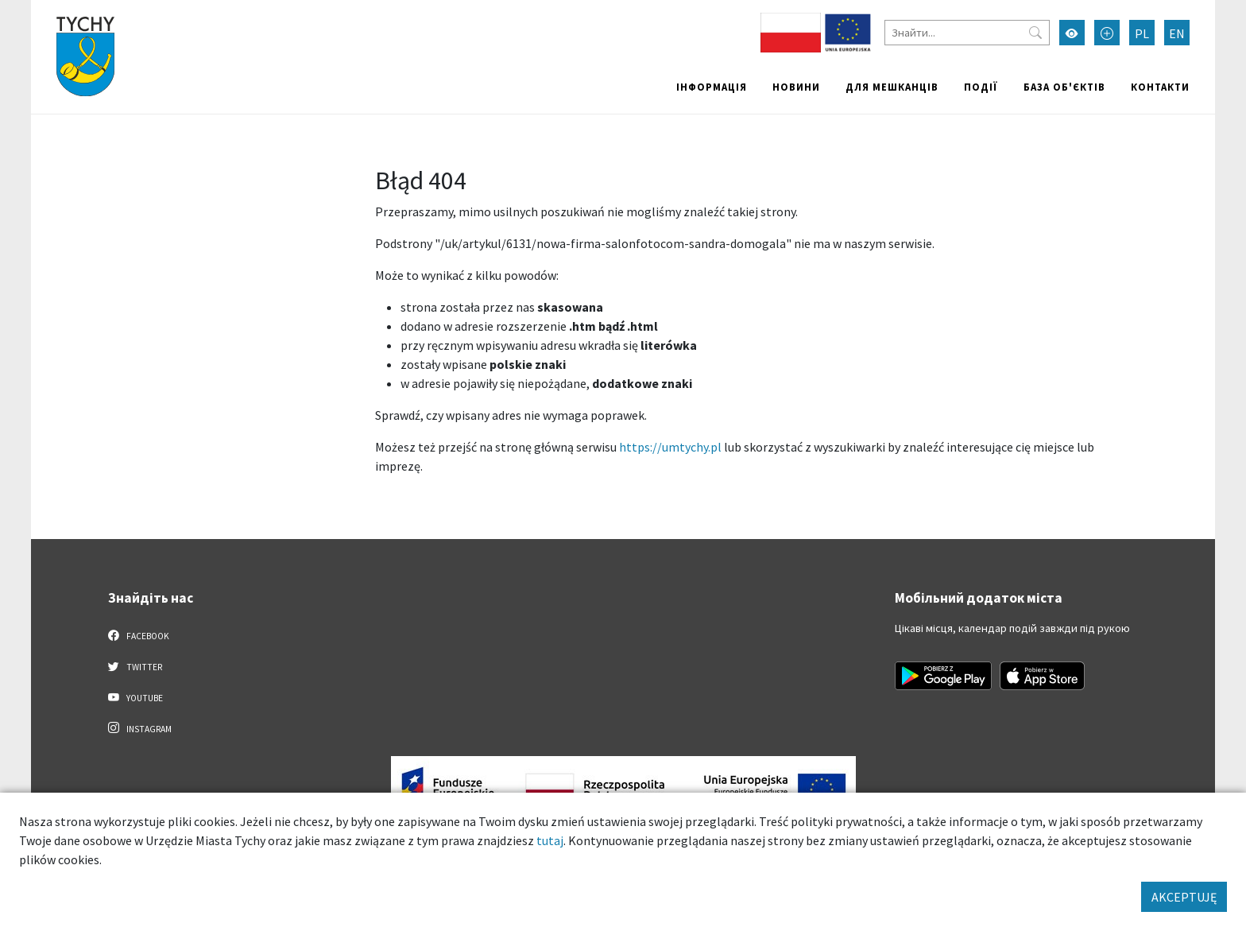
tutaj (549, 840)
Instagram (140, 728)
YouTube (135, 697)
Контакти (1160, 86)
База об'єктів (1064, 86)
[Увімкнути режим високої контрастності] (1072, 32)
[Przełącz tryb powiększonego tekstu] (1107, 32)
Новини (796, 86)
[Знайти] (967, 32)
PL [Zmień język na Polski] (1142, 33)
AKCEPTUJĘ (1184, 897)
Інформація (711, 86)
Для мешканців (892, 86)
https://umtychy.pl (670, 447)
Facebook (138, 635)
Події (981, 86)
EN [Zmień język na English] (1177, 33)
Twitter (135, 666)
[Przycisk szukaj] (1035, 32)
